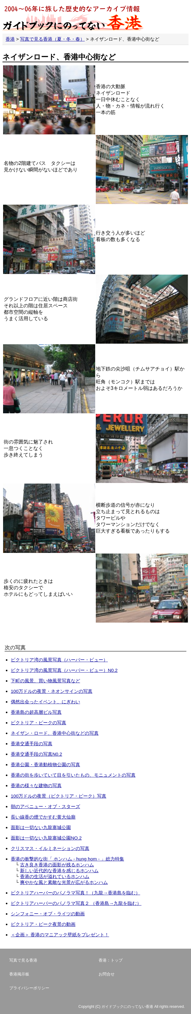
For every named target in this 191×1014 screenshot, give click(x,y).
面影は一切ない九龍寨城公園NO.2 (46, 837)
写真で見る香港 (23, 960)
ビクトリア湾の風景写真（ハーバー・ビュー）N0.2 (64, 670)
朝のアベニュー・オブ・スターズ (45, 806)
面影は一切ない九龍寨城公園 (41, 827)
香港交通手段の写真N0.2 (36, 754)
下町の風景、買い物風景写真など (45, 680)
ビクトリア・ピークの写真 (38, 722)
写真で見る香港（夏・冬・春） (52, 39)
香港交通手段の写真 (31, 743)
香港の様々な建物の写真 (36, 785)
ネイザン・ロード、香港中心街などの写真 (55, 733)
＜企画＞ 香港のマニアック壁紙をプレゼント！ (60, 934)
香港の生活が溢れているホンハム (54, 876)
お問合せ (107, 974)
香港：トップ (111, 960)
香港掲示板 (19, 974)
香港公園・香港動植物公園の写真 (45, 764)
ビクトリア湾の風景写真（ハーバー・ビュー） (59, 659)
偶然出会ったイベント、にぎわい (45, 701)
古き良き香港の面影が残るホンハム (57, 864)
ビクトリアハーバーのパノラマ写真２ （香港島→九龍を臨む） (76, 903)
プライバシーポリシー (29, 988)
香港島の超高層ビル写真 (36, 712)
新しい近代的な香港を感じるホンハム (59, 870)
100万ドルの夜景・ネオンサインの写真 (51, 691)
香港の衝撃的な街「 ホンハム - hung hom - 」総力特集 (67, 858)
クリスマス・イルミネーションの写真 (50, 848)
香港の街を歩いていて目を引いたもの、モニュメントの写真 (73, 775)
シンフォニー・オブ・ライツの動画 (48, 913)
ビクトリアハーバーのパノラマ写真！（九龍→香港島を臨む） (75, 892)
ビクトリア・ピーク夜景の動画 (43, 924)
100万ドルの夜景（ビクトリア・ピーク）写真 (58, 796)
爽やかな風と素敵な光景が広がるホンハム (64, 882)
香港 (10, 39)
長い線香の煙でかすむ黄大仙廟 (43, 817)
